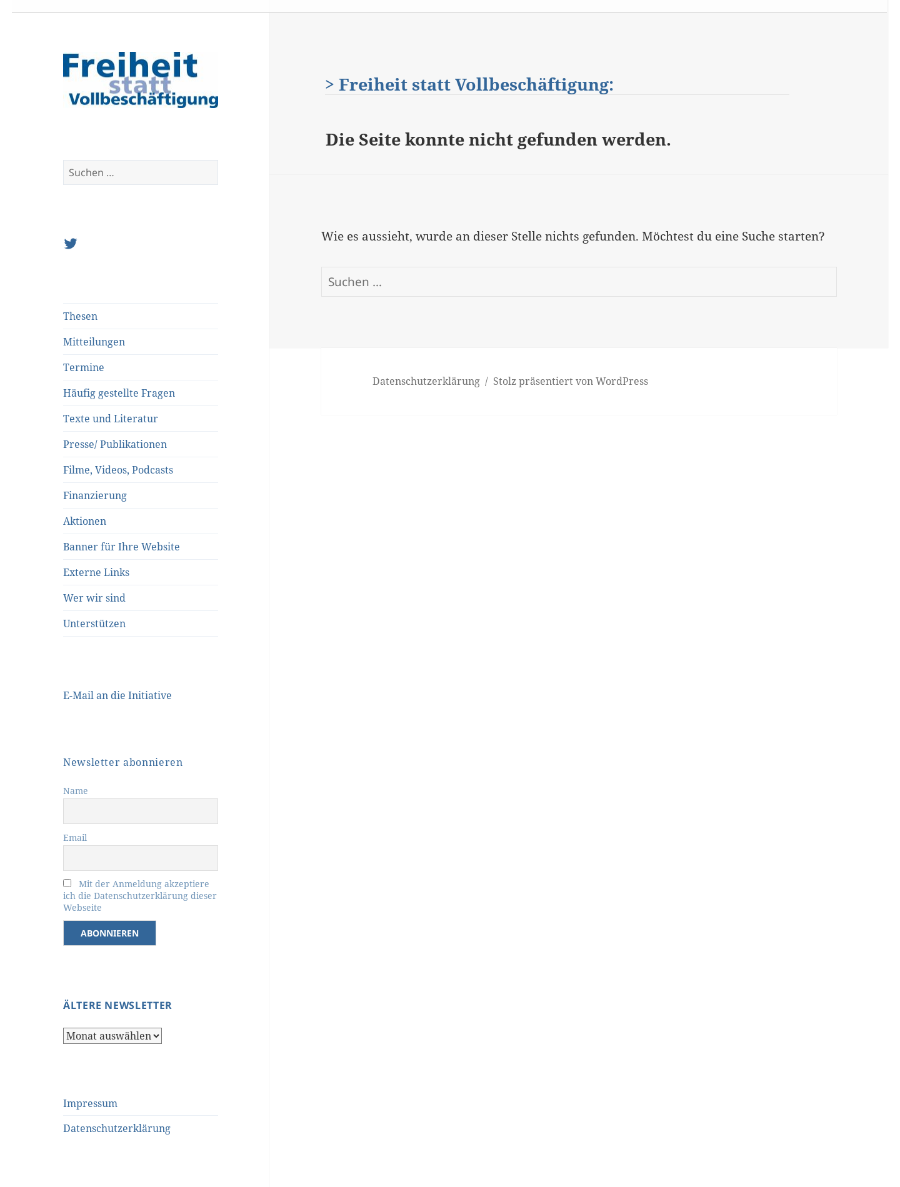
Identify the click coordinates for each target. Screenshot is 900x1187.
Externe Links (96, 572)
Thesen (80, 316)
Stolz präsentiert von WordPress (570, 381)
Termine (83, 367)
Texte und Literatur (110, 418)
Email (75, 837)
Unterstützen (94, 623)
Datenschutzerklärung (117, 1128)
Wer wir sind (94, 598)
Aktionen (84, 521)
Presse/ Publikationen (115, 444)
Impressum (90, 1103)
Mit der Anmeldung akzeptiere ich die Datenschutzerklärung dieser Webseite (140, 895)
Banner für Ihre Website (121, 547)
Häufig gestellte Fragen (119, 393)
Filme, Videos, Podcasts (118, 470)
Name (75, 791)
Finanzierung (95, 495)
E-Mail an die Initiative (117, 695)
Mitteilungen (94, 342)
